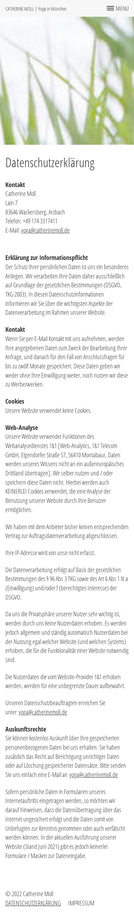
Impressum (81, 903)
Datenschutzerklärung (33, 903)
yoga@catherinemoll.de (45, 230)
